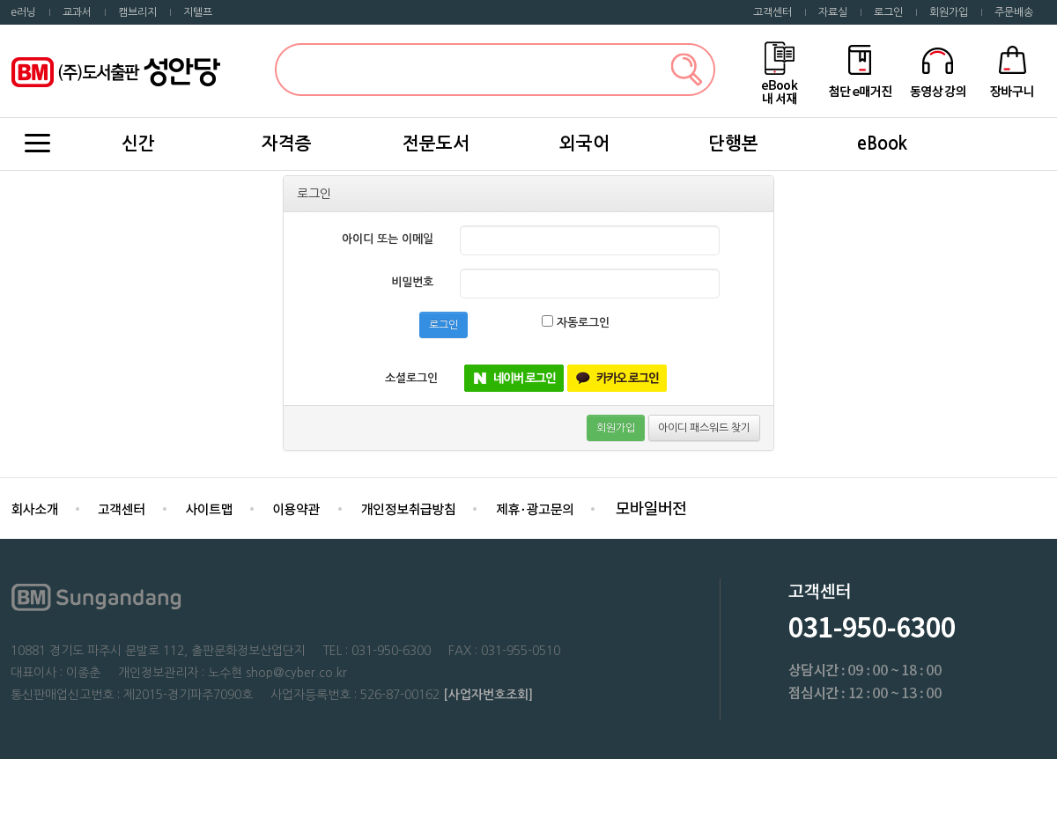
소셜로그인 (411, 378)
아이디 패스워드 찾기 (704, 428)
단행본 (733, 143)
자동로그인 (576, 321)
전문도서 (436, 143)
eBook (882, 143)
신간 (138, 143)
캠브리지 (137, 12)
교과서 (77, 12)
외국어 (584, 143)
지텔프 (197, 12)
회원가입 (948, 12)
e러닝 (23, 12)
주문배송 (1013, 12)
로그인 (888, 12)
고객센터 (772, 12)
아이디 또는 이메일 (387, 239)
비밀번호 (412, 282)
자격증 (287, 143)
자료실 (832, 12)
